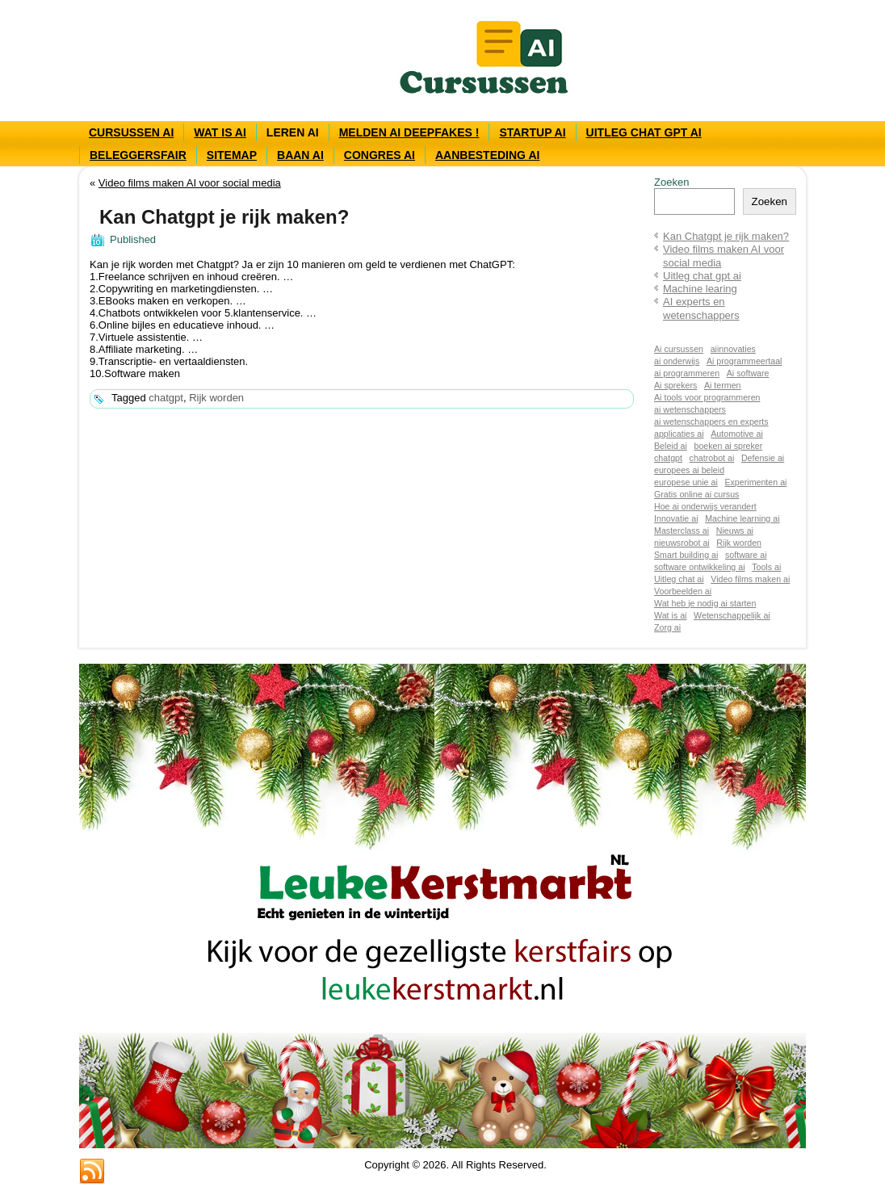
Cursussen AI (131, 132)
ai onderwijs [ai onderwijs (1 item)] (676, 361)
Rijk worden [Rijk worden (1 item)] (738, 542)
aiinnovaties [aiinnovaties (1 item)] (733, 349)
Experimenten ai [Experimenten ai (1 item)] (755, 482)
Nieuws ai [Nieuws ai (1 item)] (734, 530)
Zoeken (671, 182)
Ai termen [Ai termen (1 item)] (722, 385)
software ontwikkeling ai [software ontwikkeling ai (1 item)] (699, 567)
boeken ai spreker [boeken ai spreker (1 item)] (728, 446)
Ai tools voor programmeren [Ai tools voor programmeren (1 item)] (707, 397)
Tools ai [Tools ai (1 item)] (766, 567)
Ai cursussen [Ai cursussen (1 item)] (678, 349)
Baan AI (300, 155)
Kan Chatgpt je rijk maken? (726, 236)
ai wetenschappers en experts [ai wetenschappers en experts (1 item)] (711, 421)
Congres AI (379, 155)
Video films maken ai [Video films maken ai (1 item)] (750, 579)
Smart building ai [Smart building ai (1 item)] (686, 555)
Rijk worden (216, 398)
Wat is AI (220, 132)
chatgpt (166, 398)
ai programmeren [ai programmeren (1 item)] (686, 373)
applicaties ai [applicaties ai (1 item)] (679, 433)
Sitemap (232, 155)
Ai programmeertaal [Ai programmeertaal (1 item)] (744, 361)
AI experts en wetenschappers (701, 308)
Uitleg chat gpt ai (644, 132)
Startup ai (532, 132)
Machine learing (700, 289)
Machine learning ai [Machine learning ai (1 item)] (742, 518)
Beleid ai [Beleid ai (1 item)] (670, 446)
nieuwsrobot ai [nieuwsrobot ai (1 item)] (682, 542)
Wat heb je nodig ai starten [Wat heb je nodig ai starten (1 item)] (705, 603)
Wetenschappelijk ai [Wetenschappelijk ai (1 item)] (732, 615)
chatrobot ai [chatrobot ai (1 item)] (712, 458)
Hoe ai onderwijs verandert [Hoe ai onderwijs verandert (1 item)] (705, 506)
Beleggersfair (138, 155)
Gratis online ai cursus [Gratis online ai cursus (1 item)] (696, 494)
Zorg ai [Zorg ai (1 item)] (667, 627)
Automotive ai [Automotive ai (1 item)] (737, 433)
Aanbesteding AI (487, 155)
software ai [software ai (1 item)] (746, 555)
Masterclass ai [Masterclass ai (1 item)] (681, 530)
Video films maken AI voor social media (190, 183)
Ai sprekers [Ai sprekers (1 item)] (675, 385)
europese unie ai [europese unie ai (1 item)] (686, 482)
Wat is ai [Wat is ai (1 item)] (670, 615)
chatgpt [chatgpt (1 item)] (668, 458)
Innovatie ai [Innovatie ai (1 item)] (676, 518)
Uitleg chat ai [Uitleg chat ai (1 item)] (679, 579)
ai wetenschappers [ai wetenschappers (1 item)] (690, 409)
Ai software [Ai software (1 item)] (748, 373)
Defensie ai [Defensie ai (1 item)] (762, 458)
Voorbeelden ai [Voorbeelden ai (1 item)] (682, 591)
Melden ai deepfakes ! (409, 132)
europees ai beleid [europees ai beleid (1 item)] (689, 470)
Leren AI (292, 132)
